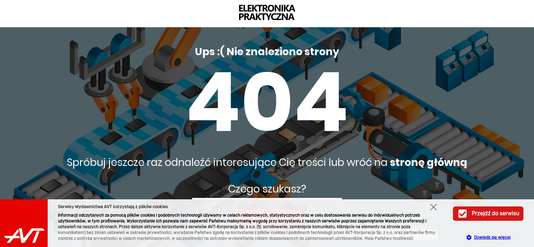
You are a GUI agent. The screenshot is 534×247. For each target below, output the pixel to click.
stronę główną (428, 162)
